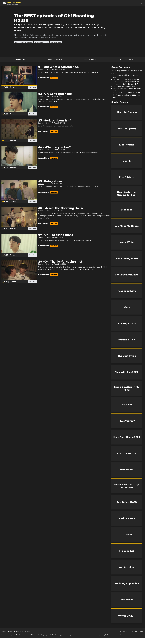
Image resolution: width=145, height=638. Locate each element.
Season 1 (41, 69)
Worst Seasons (126, 59)
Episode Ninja (139, 631)
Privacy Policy (27, 631)
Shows (3, 631)
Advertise (17, 631)
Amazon (54, 78)
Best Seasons (90, 59)
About (10, 631)
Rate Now (32, 87)
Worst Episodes (54, 59)
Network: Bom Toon (41, 42)
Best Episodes (19, 59)
